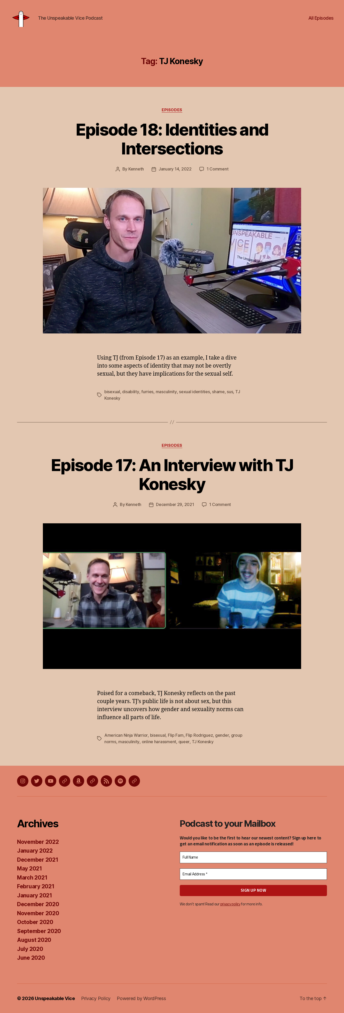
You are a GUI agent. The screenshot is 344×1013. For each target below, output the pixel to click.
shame (218, 393)
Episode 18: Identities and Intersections (172, 140)
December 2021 (37, 859)
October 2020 (35, 922)
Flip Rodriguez (199, 735)
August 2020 (34, 940)
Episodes (172, 111)
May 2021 (29, 869)
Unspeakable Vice (55, 998)
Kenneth (136, 170)
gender (221, 735)
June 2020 (31, 958)
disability (130, 393)
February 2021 (35, 886)
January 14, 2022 (175, 170)
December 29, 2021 (175, 505)
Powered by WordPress (141, 998)
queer (183, 741)
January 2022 (35, 851)
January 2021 (34, 895)
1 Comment (218, 170)
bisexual (112, 393)
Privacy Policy (96, 998)
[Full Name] (253, 857)
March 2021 (32, 877)
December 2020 (38, 904)
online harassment (159, 741)
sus (229, 393)
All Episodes (321, 18)
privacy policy (230, 904)
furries (147, 393)
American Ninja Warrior (125, 735)
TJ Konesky (202, 741)
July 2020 (30, 949)
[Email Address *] (253, 874)
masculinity (165, 393)
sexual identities (193, 393)
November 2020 (38, 913)
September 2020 (39, 931)
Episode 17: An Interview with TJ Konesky (172, 475)
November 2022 (38, 842)
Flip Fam (175, 735)
